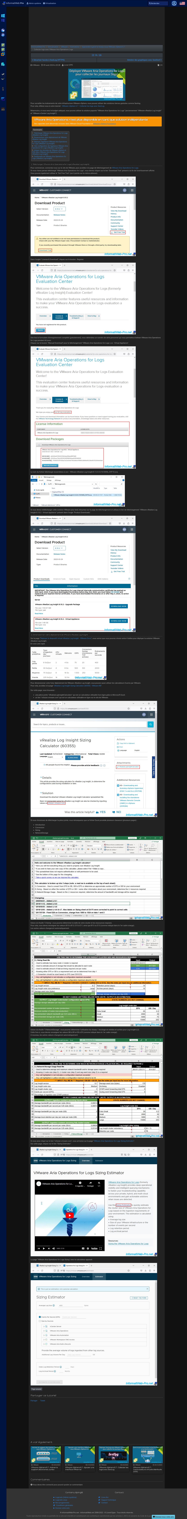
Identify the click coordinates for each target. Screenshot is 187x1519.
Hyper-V (3, 64)
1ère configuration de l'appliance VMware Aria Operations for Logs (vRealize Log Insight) (50, 147)
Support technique (108, 1500)
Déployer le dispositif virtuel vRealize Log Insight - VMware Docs (65, 638)
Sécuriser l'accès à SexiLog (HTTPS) (48, 60)
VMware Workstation (3, 54)
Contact (104, 1503)
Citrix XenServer (3, 35)
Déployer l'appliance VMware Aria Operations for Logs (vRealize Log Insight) (49, 143)
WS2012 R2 (3, 15)
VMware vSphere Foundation (104, 124)
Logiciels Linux (61, 1500)
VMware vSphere (3, 49)
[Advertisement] (97, 26)
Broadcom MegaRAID (3, 78)
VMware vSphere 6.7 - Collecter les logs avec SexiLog (83, 106)
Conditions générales (64, 1505)
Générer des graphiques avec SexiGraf (144, 60)
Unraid (3, 109)
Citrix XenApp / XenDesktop (3, 30)
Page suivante (36, 1389)
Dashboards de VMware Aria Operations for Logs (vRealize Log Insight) (49, 157)
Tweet (42, 1401)
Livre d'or (105, 1497)
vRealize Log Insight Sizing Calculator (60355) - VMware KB (77, 686)
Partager (34, 1401)
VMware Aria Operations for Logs (125, 168)
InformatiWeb (13, 3)
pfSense (3, 99)
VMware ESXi (3, 45)
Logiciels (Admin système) (66, 1497)
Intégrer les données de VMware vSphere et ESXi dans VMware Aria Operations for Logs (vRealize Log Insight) (49, 152)
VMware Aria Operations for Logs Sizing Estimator (114, 1141)
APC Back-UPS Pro (3, 89)
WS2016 (3, 20)
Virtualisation (49, 3)
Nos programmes (62, 1503)
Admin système (34, 3)
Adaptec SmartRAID (3, 74)
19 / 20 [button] (96, 55)
